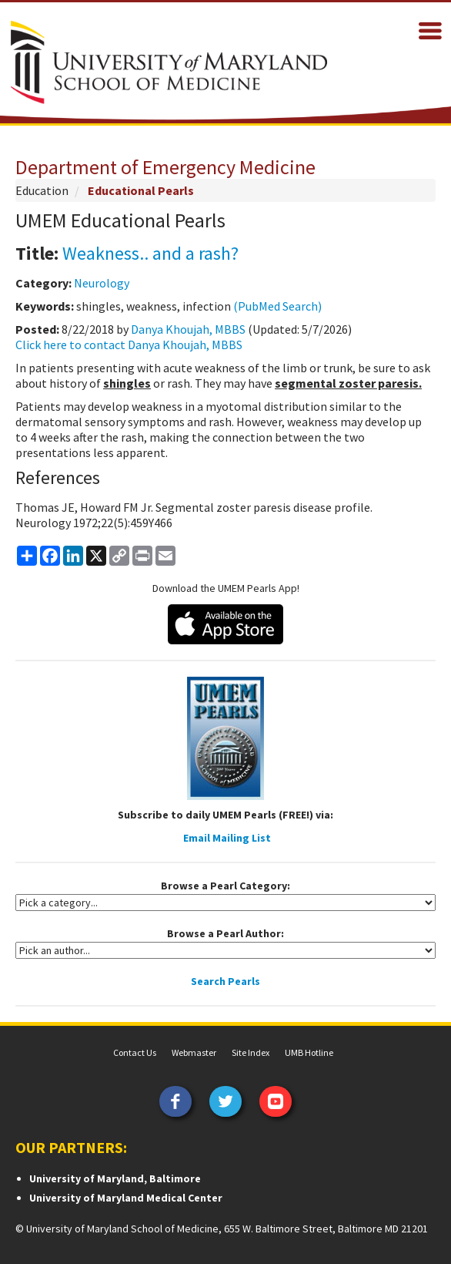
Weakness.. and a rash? (150, 253)
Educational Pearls (141, 190)
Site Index (250, 1052)
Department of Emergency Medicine (165, 167)
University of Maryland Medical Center (125, 1198)
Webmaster (194, 1052)
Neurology (101, 283)
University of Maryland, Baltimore (115, 1178)
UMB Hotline (309, 1052)
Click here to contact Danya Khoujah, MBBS (128, 344)
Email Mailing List (227, 838)
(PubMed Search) (277, 306)
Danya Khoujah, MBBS (188, 329)
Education (41, 190)
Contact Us (134, 1052)
